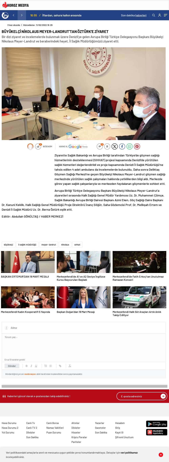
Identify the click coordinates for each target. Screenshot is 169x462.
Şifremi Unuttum (124, 437)
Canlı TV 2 (31, 427)
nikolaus (65, 244)
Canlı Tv (30, 422)
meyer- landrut (48, 244)
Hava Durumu (9, 422)
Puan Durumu (53, 432)
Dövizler (30, 432)
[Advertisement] (27, 175)
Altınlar (75, 422)
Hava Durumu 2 (10, 427)
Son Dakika (32, 437)
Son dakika (133, 15)
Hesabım (120, 422)
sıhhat (77, 244)
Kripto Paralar (79, 437)
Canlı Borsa (52, 422)
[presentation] (13, 15)
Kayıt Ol (119, 432)
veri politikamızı (129, 452)
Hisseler (75, 432)
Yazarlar (99, 422)
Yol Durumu (8, 432)
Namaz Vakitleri (55, 427)
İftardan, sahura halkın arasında (61, 15)
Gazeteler (100, 427)
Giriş (117, 427)
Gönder (12, 365)
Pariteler (76, 441)
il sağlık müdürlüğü (27, 244)
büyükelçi (8, 244)
